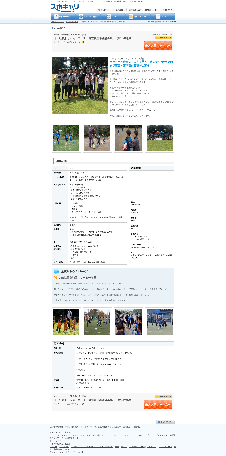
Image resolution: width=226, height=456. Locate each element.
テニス (124, 446)
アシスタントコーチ (66, 435)
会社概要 (137, 427)
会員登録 (119, 10)
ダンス (52, 452)
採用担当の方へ (135, 10)
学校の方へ (167, 10)
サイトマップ (86, 427)
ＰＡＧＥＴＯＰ (165, 422)
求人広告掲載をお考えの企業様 (107, 427)
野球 (117, 446)
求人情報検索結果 (72, 22)
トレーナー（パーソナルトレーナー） (120, 435)
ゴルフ (60, 452)
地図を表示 (84, 383)
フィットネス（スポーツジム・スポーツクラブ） (92, 446)
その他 (58, 441)
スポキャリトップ (57, 22)
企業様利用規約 (56, 427)
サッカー (53, 446)
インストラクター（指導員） (89, 435)
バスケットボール (137, 446)
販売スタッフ (161, 435)
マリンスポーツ (165, 446)
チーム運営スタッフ (69, 438)
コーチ (52, 435)
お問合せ (127, 427)
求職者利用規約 (71, 427)
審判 (51, 441)
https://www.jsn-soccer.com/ (142, 247)
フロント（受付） (145, 435)
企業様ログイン (151, 10)
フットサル (64, 446)
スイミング (151, 446)
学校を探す (103, 10)
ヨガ (67, 449)
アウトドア (70, 452)
